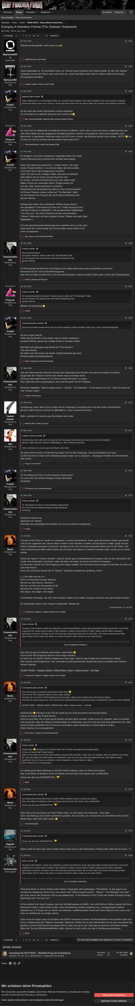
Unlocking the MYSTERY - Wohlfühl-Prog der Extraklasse (40, 953)
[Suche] (131, 12)
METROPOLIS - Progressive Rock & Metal (47, 956)
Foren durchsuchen (24, 17)
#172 (130, 471)
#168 (130, 318)
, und (39, 84)
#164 (130, 126)
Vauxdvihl (13, 956)
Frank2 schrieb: (28, 249)
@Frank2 (59, 410)
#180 (130, 855)
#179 (130, 831)
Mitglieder (45, 12)
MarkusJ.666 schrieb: (31, 96)
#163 (130, 91)
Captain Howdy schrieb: (32, 436)
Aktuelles (30, 12)
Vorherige (9, 36)
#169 (130, 368)
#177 (130, 740)
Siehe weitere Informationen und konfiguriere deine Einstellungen (32, 1000)
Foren (19, 12)
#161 (130, 41)
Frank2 (7, 31)
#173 (130, 495)
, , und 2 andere (45, 675)
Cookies (31, 992)
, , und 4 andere (45, 612)
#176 (130, 682)
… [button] (20, 36)
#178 (130, 789)
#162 (130, 66)
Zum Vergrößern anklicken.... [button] (76, 645)
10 (34, 36)
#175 (130, 619)
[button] (37, 12)
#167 (130, 286)
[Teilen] (125, 41)
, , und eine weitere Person (49, 119)
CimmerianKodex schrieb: (33, 323)
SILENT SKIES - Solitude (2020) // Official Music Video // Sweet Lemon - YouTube (59, 670)
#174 (130, 536)
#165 (130, 151)
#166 (130, 243)
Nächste (53, 36)
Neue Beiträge (7, 17)
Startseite (7, 12)
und (35, 59)
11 (38, 36)
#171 (130, 430)
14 (46, 36)
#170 (130, 403)
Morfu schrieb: (28, 624)
